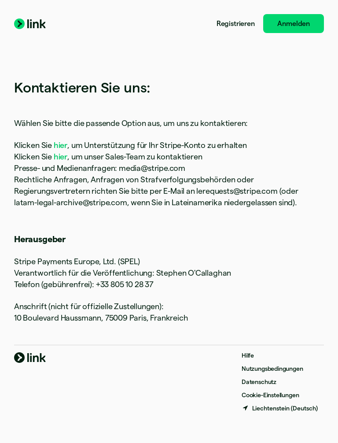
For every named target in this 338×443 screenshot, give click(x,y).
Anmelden (293, 23)
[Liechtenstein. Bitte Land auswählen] (280, 408)
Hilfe (248, 355)
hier (60, 145)
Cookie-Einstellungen (270, 395)
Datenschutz (259, 382)
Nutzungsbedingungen (272, 368)
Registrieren (236, 23)
